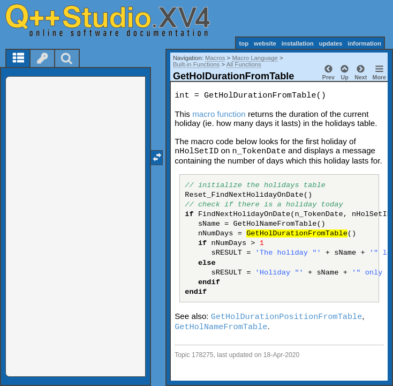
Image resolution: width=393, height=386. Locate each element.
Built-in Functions (196, 64)
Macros (215, 58)
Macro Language (255, 58)
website (265, 43)
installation (298, 43)
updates (331, 43)
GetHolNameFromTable (221, 327)
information (364, 43)
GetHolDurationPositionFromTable (286, 317)
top (243, 43)
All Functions (243, 64)
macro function (219, 113)
